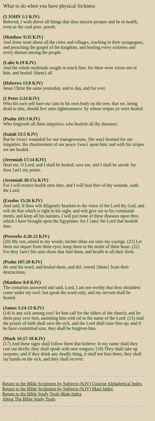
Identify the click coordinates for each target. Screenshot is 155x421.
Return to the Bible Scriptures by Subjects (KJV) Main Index (57, 388)
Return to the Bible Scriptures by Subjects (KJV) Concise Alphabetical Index (72, 383)
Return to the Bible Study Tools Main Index (42, 393)
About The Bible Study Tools (28, 399)
